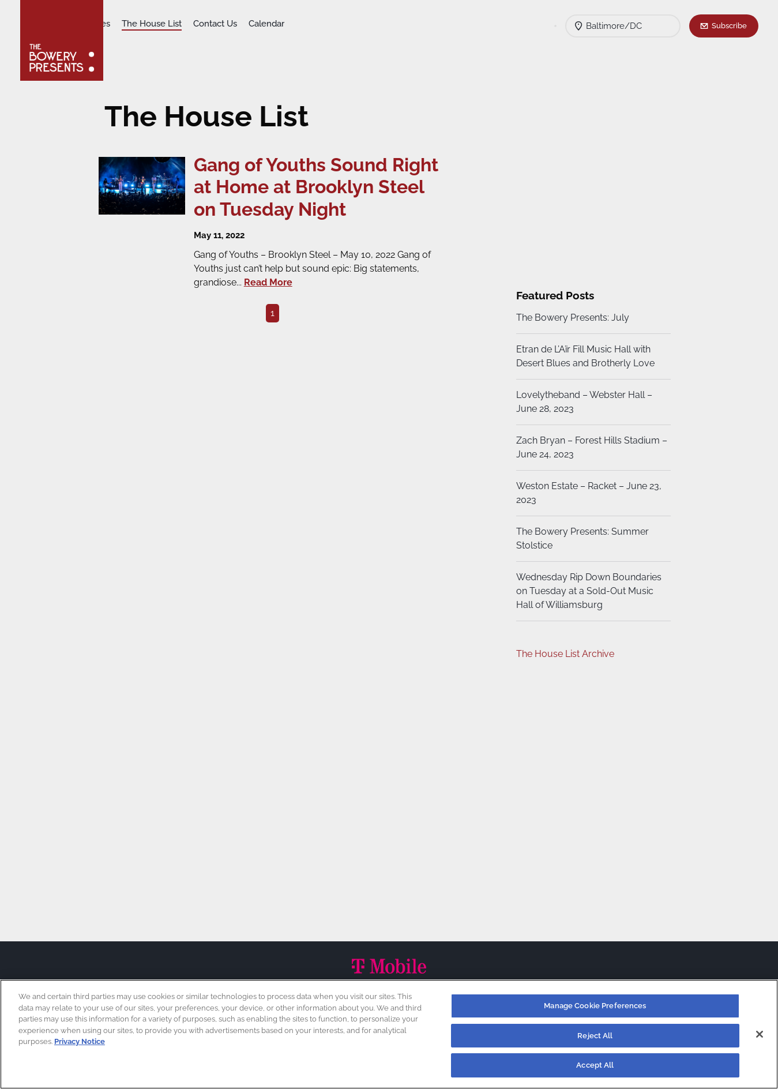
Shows (128, 23)
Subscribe (729, 25)
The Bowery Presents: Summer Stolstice (580, 538)
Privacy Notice (79, 1041)
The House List (241, 23)
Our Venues (176, 23)
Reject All (594, 1035)
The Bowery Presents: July (570, 317)
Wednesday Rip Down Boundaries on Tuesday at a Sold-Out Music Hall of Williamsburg (587, 591)
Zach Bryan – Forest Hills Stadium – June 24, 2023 (586, 447)
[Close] (759, 1034)
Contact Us (304, 23)
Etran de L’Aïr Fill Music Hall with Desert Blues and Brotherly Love (583, 356)
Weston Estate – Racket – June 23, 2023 (587, 492)
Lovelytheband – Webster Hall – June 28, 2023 (582, 401)
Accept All (595, 1065)
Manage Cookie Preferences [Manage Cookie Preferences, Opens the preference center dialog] (595, 1005)
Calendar (356, 23)
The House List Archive (563, 653)
